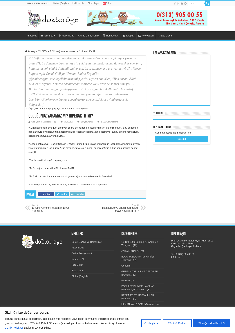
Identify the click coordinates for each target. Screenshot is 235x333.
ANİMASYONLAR (130, 251)
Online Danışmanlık (88, 35)
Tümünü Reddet (177, 323)
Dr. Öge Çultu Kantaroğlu (38, 108)
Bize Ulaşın (93, 3)
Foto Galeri (146, 35)
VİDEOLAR (45, 51)
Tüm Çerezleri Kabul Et (211, 323)
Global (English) (61, 3)
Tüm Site (47, 35)
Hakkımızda (78, 3)
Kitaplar (128, 35)
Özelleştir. (150, 323)
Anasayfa (32, 35)
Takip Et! (182, 139)
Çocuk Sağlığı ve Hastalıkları (86, 242)
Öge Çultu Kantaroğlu (41, 122)
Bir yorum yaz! (87, 122)
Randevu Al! (111, 35)
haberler (125, 280)
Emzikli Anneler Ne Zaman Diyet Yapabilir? (51, 208)
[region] (117, 320)
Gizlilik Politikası (14, 327)
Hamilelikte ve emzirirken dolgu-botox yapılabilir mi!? (120, 208)
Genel (124, 265)
